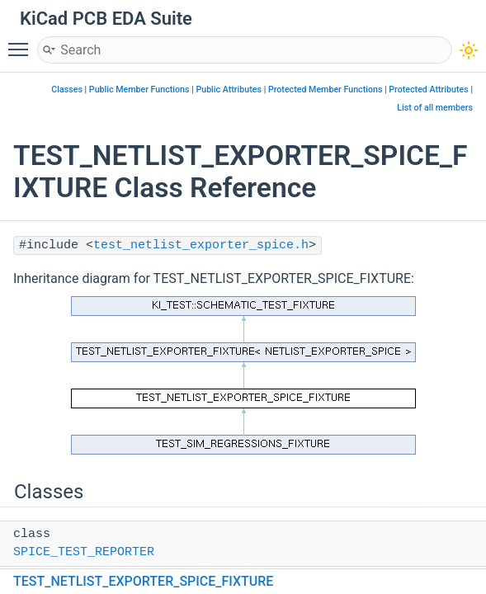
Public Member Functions (139, 89)
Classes (67, 89)
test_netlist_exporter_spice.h (201, 245)
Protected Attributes (428, 89)
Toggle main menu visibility (22, 42)
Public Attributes (229, 89)
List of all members (435, 107)
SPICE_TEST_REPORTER (83, 552)
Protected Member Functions (325, 89)
